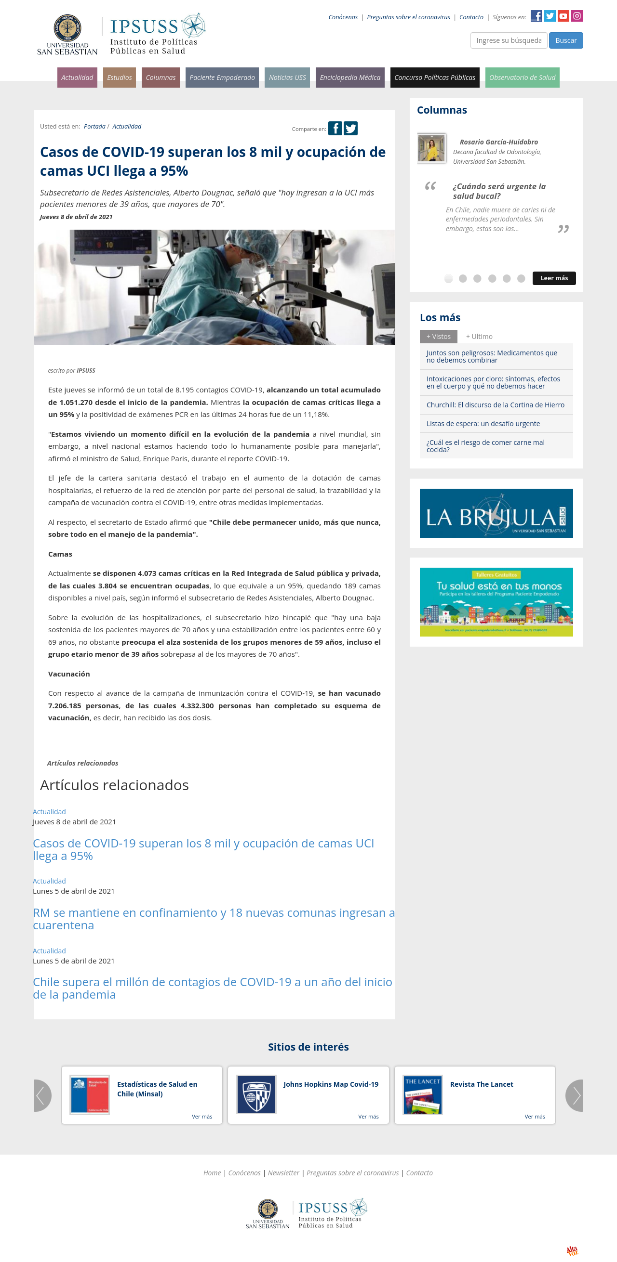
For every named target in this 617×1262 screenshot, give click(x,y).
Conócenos (343, 17)
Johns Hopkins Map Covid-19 (331, 1084)
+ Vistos (439, 336)
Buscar (566, 40)
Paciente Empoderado (222, 77)
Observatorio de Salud (522, 77)
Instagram (577, 16)
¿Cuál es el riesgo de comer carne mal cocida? (486, 446)
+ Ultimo (479, 336)
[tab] (438, 336)
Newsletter (283, 1172)
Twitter (550, 16)
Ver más (202, 1116)
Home (212, 1172)
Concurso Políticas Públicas (434, 77)
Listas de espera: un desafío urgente (483, 423)
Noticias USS (287, 77)
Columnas (160, 77)
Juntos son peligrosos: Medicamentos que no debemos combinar (492, 356)
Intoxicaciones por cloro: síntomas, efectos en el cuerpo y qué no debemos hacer (493, 382)
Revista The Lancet (481, 1084)
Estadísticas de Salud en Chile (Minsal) (157, 1089)
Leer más (554, 278)
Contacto (471, 17)
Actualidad (77, 77)
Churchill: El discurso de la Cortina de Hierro (496, 404)
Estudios (119, 77)
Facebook (536, 16)
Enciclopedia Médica (350, 77)
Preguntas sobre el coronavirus (408, 17)
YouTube (563, 16)
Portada (95, 126)
